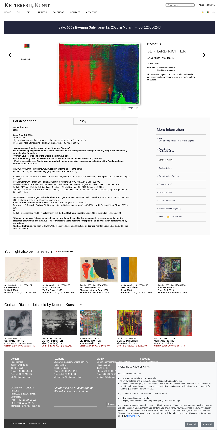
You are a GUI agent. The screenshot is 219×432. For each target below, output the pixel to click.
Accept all (207, 424)
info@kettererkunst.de (20, 377)
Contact (75, 12)
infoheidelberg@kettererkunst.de (25, 406)
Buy (19, 12)
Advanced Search (207, 5)
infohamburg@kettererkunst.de (67, 377)
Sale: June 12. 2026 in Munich (96, 27)
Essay (81, 121)
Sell (29, 12)
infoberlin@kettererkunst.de (109, 377)
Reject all (191, 424)
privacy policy (133, 416)
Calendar (58, 12)
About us (91, 12)
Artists (42, 12)
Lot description (24, 121)
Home (7, 12)
